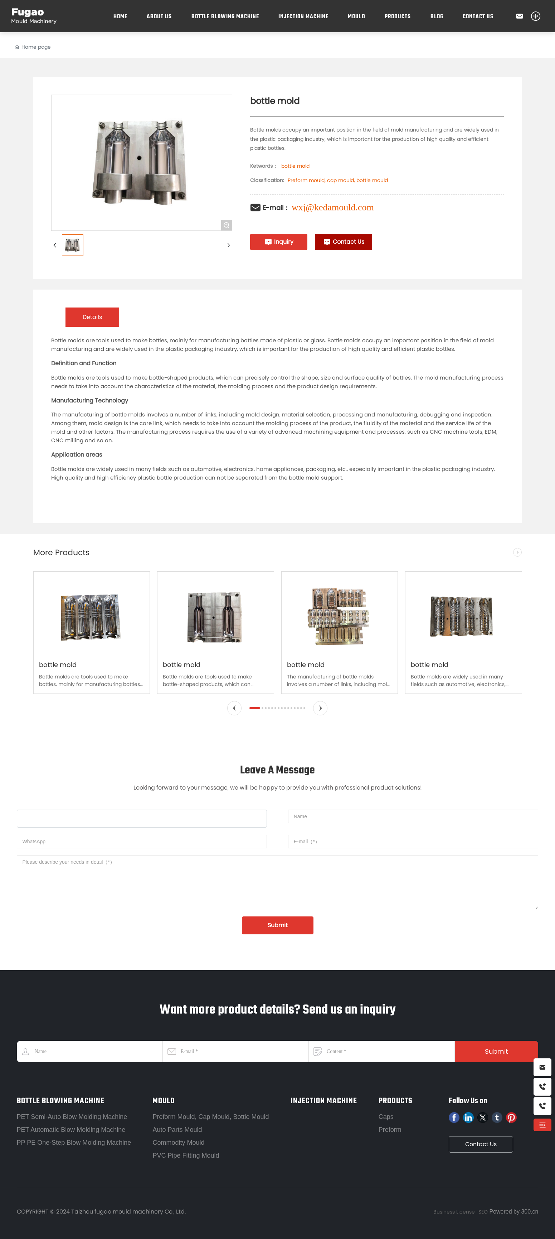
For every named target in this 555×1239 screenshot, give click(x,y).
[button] (234, 708)
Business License (454, 1211)
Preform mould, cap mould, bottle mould (338, 180)
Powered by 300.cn (513, 1212)
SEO (483, 1211)
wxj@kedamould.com (333, 207)
